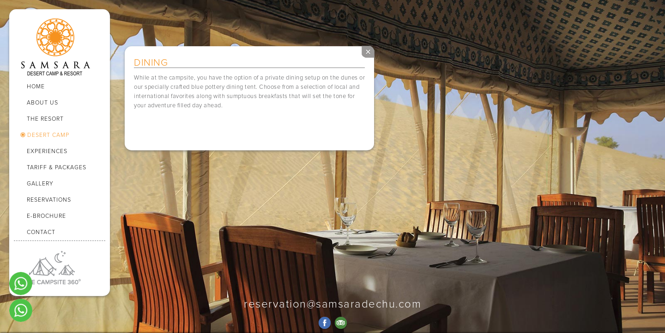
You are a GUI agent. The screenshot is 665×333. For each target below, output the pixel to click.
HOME (36, 87)
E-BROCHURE (46, 216)
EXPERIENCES (47, 151)
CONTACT (41, 232)
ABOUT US (42, 103)
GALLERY (40, 184)
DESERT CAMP (48, 135)
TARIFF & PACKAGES (56, 168)
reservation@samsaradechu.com (332, 304)
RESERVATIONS (49, 200)
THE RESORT (45, 119)
